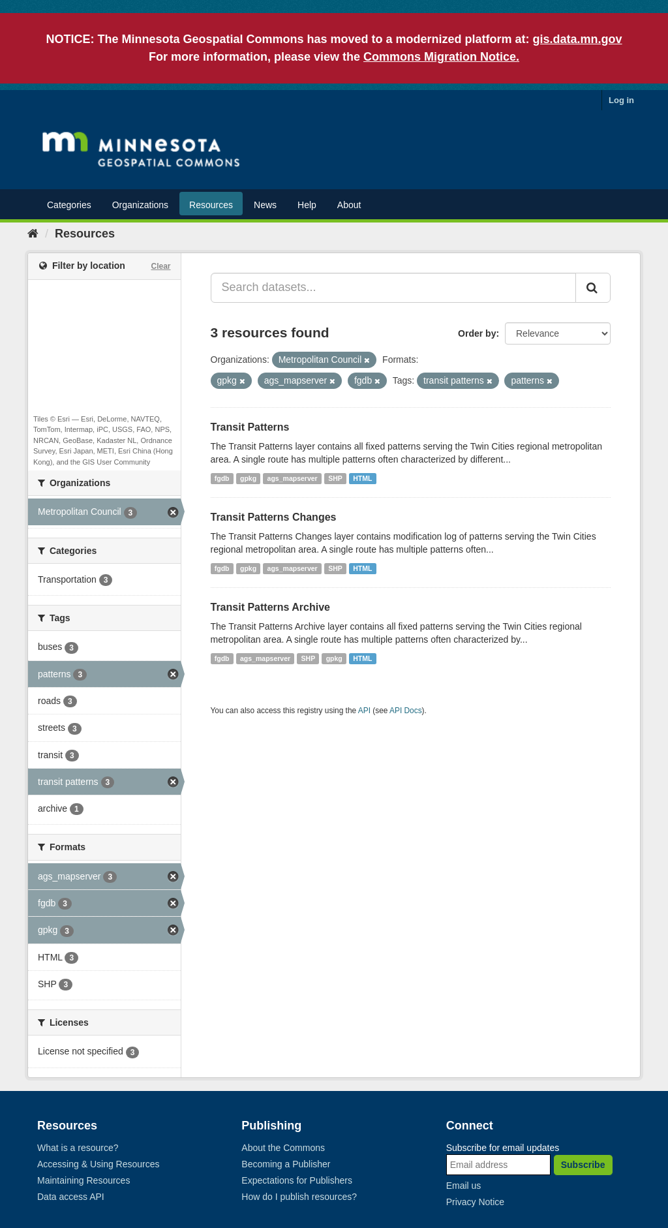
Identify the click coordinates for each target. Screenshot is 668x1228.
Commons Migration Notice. (441, 56)
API (364, 710)
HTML (362, 478)
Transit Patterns (250, 427)
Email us (463, 1185)
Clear (160, 266)
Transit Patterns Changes (274, 517)
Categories (69, 205)
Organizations (140, 205)
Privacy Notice (475, 1202)
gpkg (248, 478)
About (349, 205)
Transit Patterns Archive (270, 607)
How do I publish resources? (299, 1196)
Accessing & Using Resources (98, 1164)
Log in (621, 100)
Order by (477, 333)
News (265, 205)
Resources (211, 205)
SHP (335, 478)
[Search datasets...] (394, 288)
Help (306, 205)
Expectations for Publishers (296, 1180)
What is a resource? (78, 1148)
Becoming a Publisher (285, 1164)
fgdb (222, 478)
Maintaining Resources (83, 1180)
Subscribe (583, 1164)
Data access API (70, 1196)
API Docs (405, 710)
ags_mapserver (292, 478)
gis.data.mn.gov (577, 39)
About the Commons (283, 1148)
